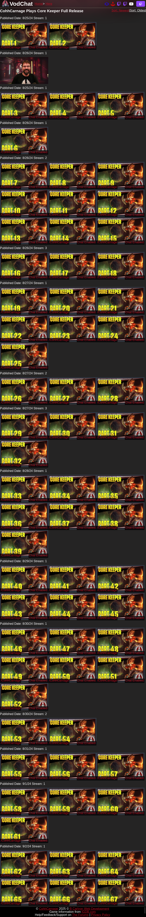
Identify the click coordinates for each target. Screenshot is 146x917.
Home (39, 3)
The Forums (80, 914)
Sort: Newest (120, 10)
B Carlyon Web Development (89, 908)
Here (49, 3)
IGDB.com (89, 911)
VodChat (21, 4)
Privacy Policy (100, 914)
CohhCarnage (48, 908)
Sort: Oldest (138, 10)
